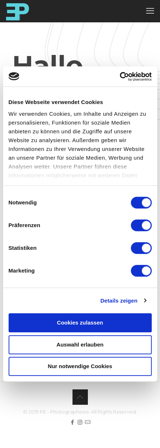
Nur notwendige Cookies (80, 366)
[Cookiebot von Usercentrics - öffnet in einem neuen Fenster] (120, 76)
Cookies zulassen (80, 322)
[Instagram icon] (80, 422)
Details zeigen (118, 300)
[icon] (87, 422)
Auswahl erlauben (79, 344)
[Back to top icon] (80, 397)
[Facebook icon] (72, 422)
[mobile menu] (150, 11)
